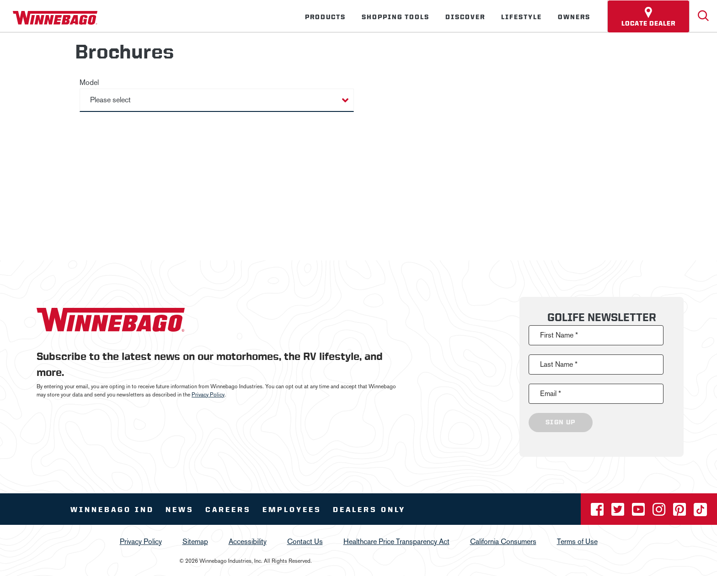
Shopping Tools (395, 17)
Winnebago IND (112, 509)
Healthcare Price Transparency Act (396, 541)
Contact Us (305, 541)
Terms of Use (577, 541)
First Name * (559, 335)
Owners (574, 17)
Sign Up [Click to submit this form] (561, 422)
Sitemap (195, 541)
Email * (550, 393)
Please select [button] (110, 99)
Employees (291, 509)
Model (89, 82)
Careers (228, 509)
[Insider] (3, 34)
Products (325, 17)
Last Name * (559, 364)
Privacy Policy (208, 394)
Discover (465, 17)
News (180, 509)
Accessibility (248, 541)
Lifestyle (521, 17)
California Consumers (503, 541)
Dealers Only (369, 509)
